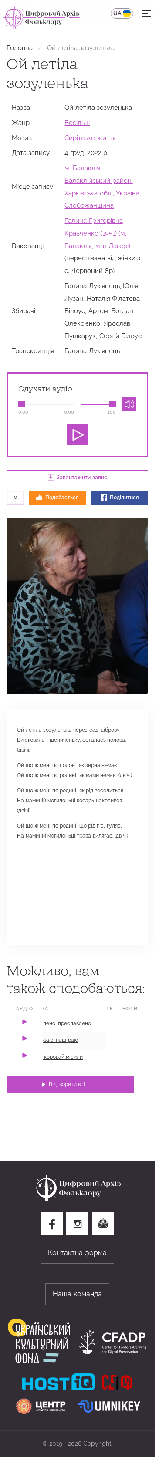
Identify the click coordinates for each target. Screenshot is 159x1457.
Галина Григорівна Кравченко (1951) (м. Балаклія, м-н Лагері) (97, 233)
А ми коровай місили (57, 1057)
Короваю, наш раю (54, 1040)
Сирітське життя (89, 137)
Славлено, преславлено (61, 1023)
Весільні (77, 122)
